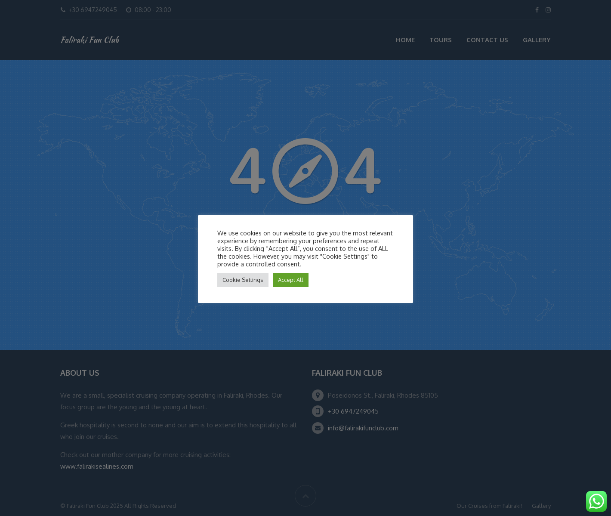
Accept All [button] (290, 279)
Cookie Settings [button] (242, 279)
